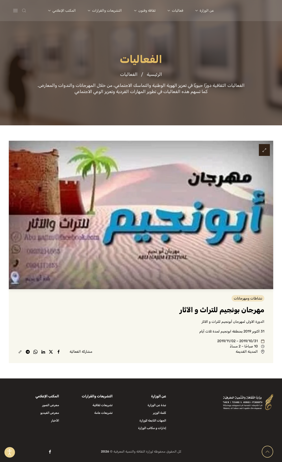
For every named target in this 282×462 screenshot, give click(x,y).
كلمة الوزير (159, 413)
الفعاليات (128, 74)
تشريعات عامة (103, 413)
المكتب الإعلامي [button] (62, 10)
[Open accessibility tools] (9, 452)
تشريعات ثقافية (103, 405)
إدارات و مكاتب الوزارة (152, 428)
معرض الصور (50, 405)
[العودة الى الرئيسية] (249, 10)
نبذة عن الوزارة (157, 405)
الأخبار (55, 420)
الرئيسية (154, 74)
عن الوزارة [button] (204, 10)
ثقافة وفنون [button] (145, 10)
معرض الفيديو (49, 413)
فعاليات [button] (175, 10)
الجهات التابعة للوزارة (152, 420)
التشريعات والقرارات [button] (105, 10)
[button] (32, 10)
